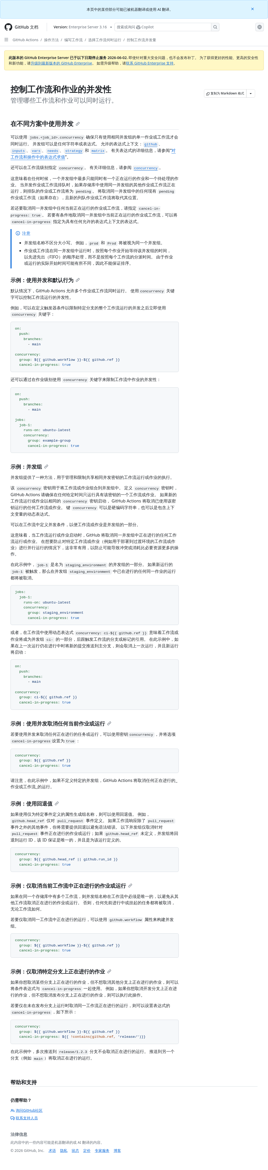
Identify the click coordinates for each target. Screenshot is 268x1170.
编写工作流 (73, 39)
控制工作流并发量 (141, 39)
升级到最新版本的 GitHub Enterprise (61, 63)
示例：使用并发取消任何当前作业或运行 (60, 723)
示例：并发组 (29, 466)
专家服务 (102, 1150)
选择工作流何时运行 (104, 39)
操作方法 (51, 39)
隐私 (63, 1150)
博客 (117, 1150)
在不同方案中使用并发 (45, 123)
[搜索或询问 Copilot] (166, 27)
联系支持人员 (24, 1117)
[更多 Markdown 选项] (250, 93)
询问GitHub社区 (26, 1110)
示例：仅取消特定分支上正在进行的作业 (60, 971)
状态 (75, 1150)
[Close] (253, 9)
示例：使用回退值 (34, 803)
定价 (87, 1150)
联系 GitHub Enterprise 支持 (150, 63)
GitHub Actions (25, 39)
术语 (52, 1150)
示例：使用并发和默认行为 (45, 280)
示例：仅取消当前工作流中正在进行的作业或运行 (71, 885)
